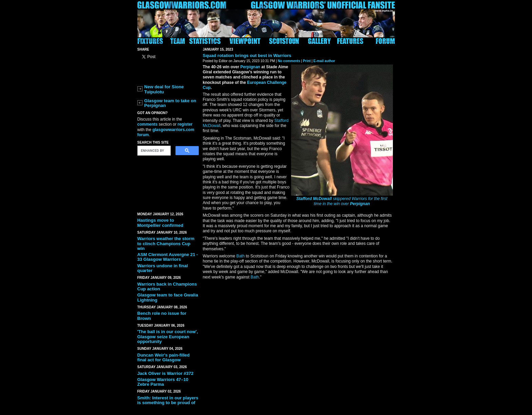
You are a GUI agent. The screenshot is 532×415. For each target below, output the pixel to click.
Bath (240, 256)
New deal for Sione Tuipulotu (164, 89)
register (184, 124)
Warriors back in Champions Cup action (167, 286)
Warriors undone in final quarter (162, 268)
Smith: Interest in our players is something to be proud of (167, 400)
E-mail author (324, 61)
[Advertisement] (167, 182)
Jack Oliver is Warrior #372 (165, 373)
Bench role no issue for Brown (161, 316)
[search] (153, 151)
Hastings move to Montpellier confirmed (160, 223)
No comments (289, 61)
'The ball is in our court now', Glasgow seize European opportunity (167, 336)
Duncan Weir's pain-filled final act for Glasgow (163, 357)
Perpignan (360, 203)
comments (147, 124)
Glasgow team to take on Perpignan (170, 103)
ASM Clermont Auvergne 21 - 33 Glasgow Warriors (167, 257)
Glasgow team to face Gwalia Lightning (167, 297)
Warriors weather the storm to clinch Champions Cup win (166, 243)
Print (307, 61)
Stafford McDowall (313, 198)
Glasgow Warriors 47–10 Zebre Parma (163, 382)
